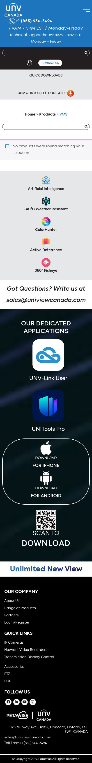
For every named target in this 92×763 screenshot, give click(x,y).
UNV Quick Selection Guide (46, 93)
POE (7, 681)
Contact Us (50, 63)
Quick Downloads (45, 75)
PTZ (7, 674)
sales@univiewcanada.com (46, 300)
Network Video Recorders (25, 649)
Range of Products (20, 608)
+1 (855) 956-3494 (30, 21)
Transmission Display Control (29, 657)
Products (47, 114)
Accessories (14, 666)
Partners (11, 615)
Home (30, 114)
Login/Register (16, 622)
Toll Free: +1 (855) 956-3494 (25, 743)
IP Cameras (14, 642)
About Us (12, 600)
